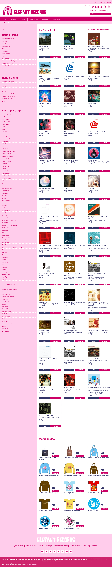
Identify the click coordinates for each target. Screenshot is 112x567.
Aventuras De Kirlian (7, 134)
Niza (3, 264)
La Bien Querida (6, 208)
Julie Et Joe (5, 203)
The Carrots (5, 306)
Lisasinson (5, 230)
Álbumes (4, 41)
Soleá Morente (6, 294)
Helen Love (5, 193)
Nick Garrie (5, 262)
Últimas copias (6, 53)
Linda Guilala (5, 227)
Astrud (3, 129)
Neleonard (5, 257)
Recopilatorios (6, 46)
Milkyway (4, 252)
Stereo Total (5, 299)
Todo (87, 29)
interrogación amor (7, 200)
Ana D (3, 126)
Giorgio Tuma (5, 190)
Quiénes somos (18, 546)
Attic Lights (5, 131)
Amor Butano (5, 124)
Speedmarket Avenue (8, 296)
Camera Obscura (6, 153)
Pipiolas (4, 279)
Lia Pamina (5, 222)
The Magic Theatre (7, 311)
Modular (4, 254)
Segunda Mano (6, 56)
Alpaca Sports (6, 121)
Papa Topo (5, 277)
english (109, 2)
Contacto (40, 546)
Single (3, 291)
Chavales (4, 163)
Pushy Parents (6, 282)
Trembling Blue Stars (8, 323)
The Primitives (6, 316)
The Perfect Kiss (6, 314)
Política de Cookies (32, 564)
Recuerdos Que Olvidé (8, 63)
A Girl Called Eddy (7, 114)
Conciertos (34, 19)
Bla (3, 146)
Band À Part (5, 141)
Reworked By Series (7, 66)
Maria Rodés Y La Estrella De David (12, 247)
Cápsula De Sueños (7, 156)
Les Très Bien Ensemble (9, 220)
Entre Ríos (5, 181)
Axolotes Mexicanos (7, 139)
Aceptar (108, 560)
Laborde (4, 213)
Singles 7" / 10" (6, 43)
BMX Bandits (5, 148)
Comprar (55, 57)
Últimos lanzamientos (8, 38)
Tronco (4, 326)
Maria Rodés (5, 245)
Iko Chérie (4, 198)
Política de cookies (75, 546)
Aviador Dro (5, 136)
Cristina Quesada (7, 173)
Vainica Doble (5, 328)
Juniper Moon (5, 205)
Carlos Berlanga (6, 161)
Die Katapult (5, 176)
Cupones (56, 19)
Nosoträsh (4, 269)
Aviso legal (48, 546)
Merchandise (106, 29)
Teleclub (4, 304)
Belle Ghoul (5, 144)
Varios (3, 101)
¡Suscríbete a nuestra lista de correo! (100, 10)
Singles (4, 86)
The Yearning (5, 321)
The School (5, 319)
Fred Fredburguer (7, 188)
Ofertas (4, 48)
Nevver (4, 259)
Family (3, 183)
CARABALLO (5, 158)
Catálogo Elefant (30, 546)
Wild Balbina (5, 331)
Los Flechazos (6, 237)
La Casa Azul (10, 22)
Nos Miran (4, 267)
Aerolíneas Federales (8, 116)
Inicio (4, 19)
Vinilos (3, 68)
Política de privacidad (61, 546)
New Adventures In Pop (8, 61)
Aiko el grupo (5, 119)
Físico (99, 29)
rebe (3, 286)
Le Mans (4, 215)
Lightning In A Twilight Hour (9, 225)
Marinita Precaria (6, 250)
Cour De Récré (6, 171)
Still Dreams (5, 301)
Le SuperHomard (6, 217)
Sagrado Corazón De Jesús (9, 289)
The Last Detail (6, 309)
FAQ (3, 29)
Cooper (4, 168)
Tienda (13, 19)
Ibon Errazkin (5, 195)
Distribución (5, 51)
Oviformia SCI (6, 274)
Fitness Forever (6, 185)
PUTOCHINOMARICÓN (8, 284)
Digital (93, 29)
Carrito (94, 2)
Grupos (22, 19)
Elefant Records (6, 178)
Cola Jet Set (5, 166)
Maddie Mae (5, 242)
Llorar (3, 232)
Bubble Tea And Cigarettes (9, 151)
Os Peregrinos (6, 272)
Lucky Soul (5, 240)
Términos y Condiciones (90, 546)
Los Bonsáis (5, 235)
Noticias (45, 19)
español (102, 2)
